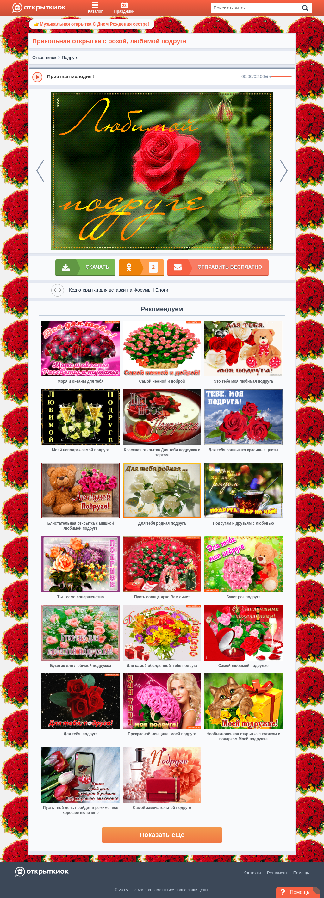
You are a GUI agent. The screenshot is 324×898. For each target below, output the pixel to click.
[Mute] (268, 77)
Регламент (277, 872)
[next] (283, 171)
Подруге (70, 57)
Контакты (252, 872)
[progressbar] (281, 77)
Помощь (301, 872)
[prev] (40, 171)
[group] (162, 76)
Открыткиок (44, 57)
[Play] (37, 77)
